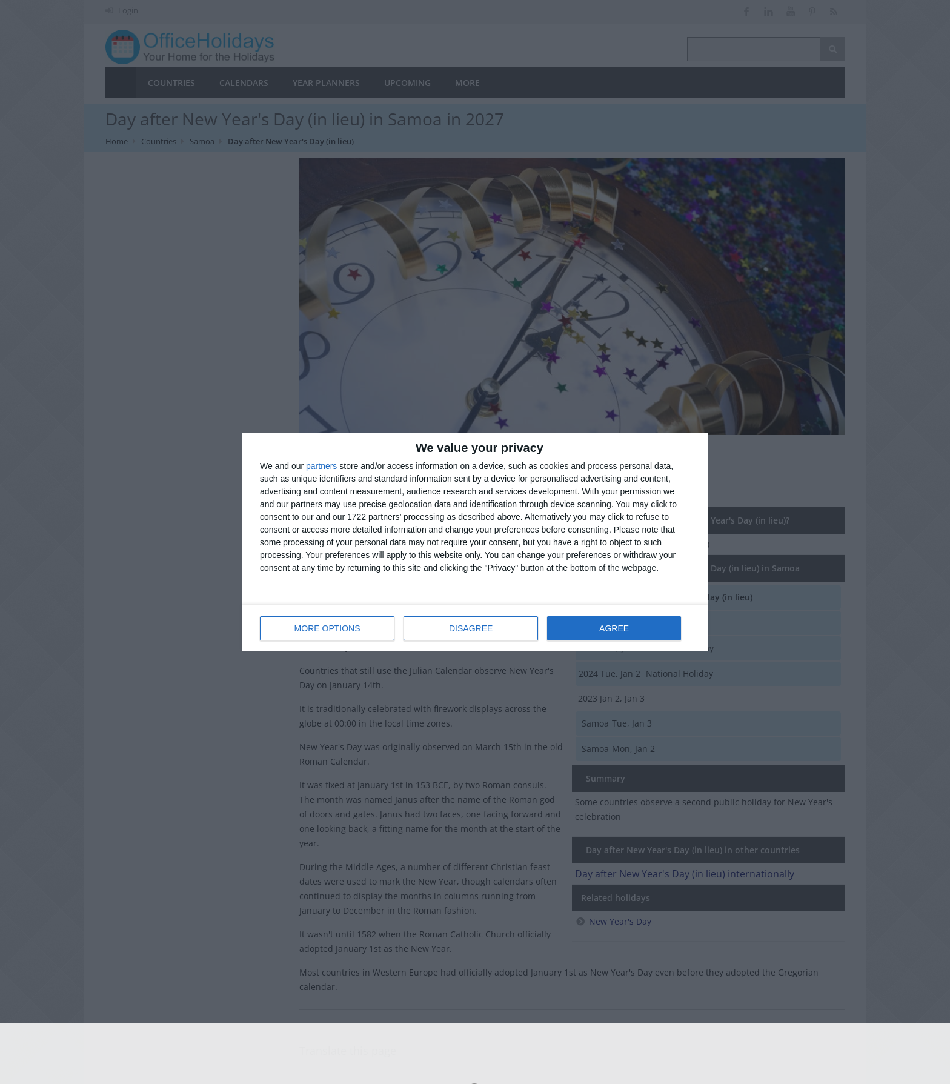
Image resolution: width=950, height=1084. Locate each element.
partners (321, 466)
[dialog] (475, 542)
